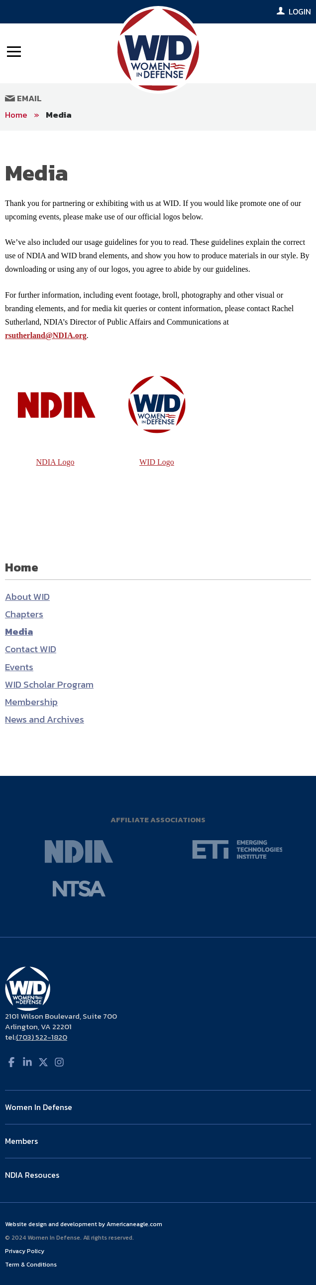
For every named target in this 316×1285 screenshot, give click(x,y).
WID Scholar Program (49, 684)
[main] (158, 453)
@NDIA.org (66, 335)
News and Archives (44, 719)
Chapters (24, 614)
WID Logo (156, 462)
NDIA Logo (55, 462)
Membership (31, 702)
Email (23, 98)
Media (59, 114)
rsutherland (25, 335)
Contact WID (30, 649)
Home (16, 114)
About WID (27, 596)
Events (19, 667)
